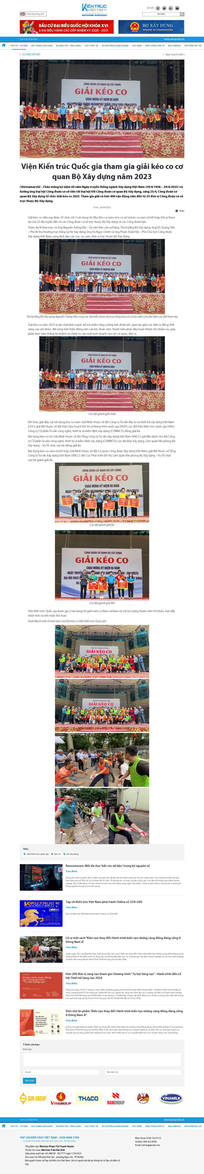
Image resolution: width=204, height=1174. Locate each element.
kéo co (56, 854)
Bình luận (27, 1049)
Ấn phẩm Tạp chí (192, 46)
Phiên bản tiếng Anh (32, 14)
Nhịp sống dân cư (155, 46)
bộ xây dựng (71, 854)
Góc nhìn (137, 46)
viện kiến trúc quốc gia (36, 854)
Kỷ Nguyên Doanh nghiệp (115, 46)
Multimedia (174, 46)
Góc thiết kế (91, 46)
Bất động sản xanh (41, 46)
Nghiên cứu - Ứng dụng (68, 46)
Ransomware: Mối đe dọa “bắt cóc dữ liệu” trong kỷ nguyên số (108, 866)
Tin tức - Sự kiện (19, 46)
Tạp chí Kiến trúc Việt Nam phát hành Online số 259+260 (104, 902)
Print (180, 211)
